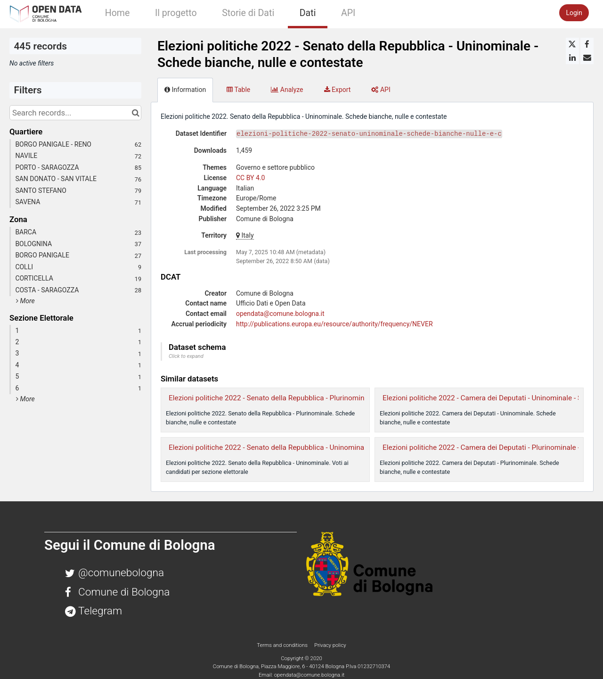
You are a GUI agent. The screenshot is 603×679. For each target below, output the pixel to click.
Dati (308, 13)
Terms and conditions (283, 645)
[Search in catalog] (135, 112)
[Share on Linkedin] (572, 57)
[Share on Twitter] (572, 44)
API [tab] (380, 89)
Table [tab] (238, 89)
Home (117, 13)
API (348, 13)
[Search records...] (75, 112)
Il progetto (176, 13)
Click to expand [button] (186, 356)
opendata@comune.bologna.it (280, 313)
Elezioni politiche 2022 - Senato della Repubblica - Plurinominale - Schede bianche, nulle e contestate (330, 398)
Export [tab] (337, 89)
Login (574, 13)
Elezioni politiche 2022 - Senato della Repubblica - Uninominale (269, 447)
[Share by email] (587, 57)
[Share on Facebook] (587, 44)
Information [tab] (185, 89)
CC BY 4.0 (250, 178)
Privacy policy (330, 645)
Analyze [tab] (287, 89)
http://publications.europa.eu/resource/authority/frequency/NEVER (334, 324)
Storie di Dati (248, 13)
